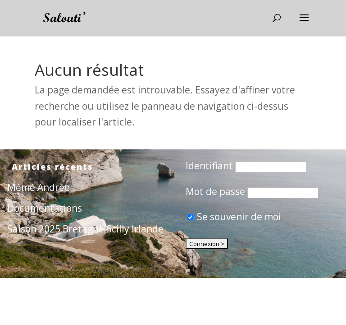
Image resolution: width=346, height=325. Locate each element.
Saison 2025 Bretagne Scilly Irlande (85, 229)
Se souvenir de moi (234, 216)
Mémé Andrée (38, 187)
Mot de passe (215, 191)
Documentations (44, 208)
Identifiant (209, 165)
